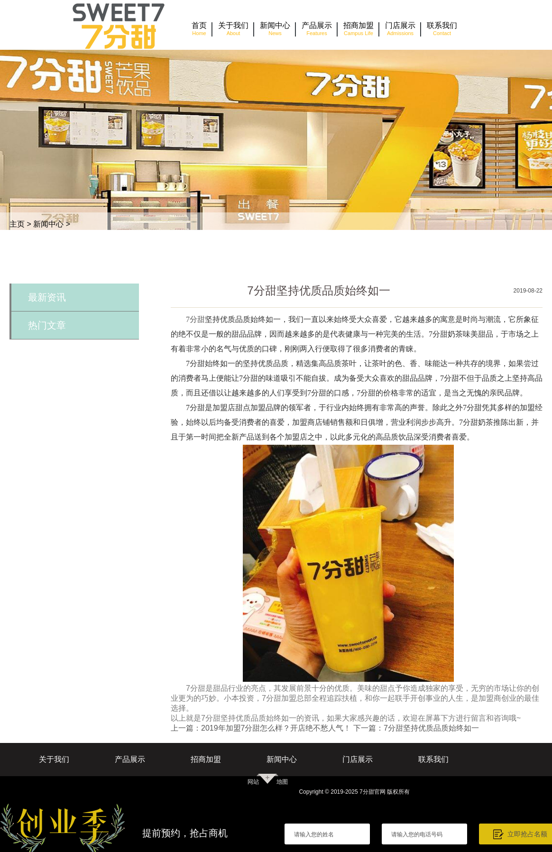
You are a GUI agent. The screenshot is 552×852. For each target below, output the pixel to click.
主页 (17, 224)
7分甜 (195, 319)
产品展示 (130, 759)
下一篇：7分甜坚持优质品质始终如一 (416, 728)
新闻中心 (48, 224)
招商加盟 (206, 759)
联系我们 (433, 759)
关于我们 (54, 759)
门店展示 (357, 759)
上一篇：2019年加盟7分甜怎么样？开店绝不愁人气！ (261, 728)
